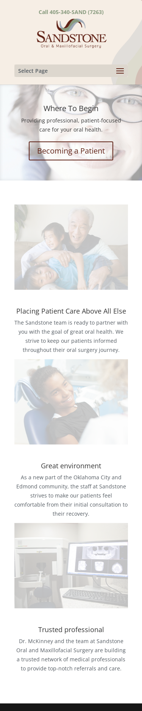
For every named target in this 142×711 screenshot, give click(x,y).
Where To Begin (71, 108)
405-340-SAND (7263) (77, 12)
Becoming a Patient (71, 151)
